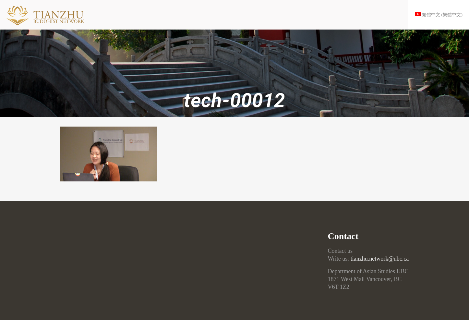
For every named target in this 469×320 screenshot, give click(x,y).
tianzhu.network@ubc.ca (380, 258)
